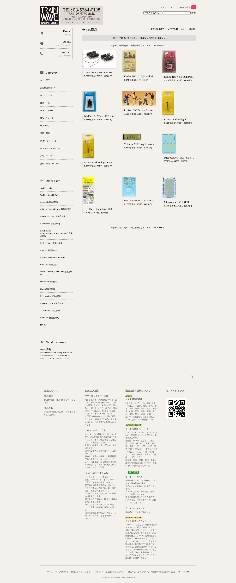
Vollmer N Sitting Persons (139, 144)
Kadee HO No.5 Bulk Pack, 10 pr (182, 76)
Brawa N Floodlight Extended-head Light (108, 162)
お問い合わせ (77, 571)
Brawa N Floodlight (175, 119)
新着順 (192, 29)
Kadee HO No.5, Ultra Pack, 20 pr (103, 115)
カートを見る (187, 7)
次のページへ (159, 45)
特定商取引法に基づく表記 (163, 571)
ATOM (186, 571)
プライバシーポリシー (94, 571)
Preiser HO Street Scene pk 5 (141, 110)
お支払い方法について (116, 571)
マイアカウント (165, 7)
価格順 (184, 29)
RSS (178, 571)
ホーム (50, 571)
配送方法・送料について (138, 571)
